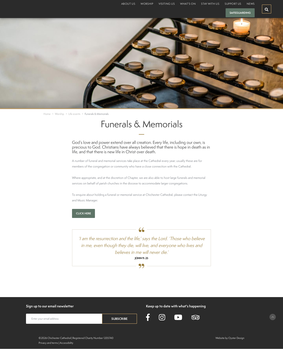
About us (128, 3)
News (251, 3)
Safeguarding (240, 13)
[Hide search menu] (266, 9)
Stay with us (210, 3)
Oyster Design (236, 338)
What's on (188, 3)
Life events (74, 114)
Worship (147, 3)
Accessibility (66, 342)
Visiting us (167, 3)
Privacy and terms (48, 342)
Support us (233, 3)
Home (47, 114)
